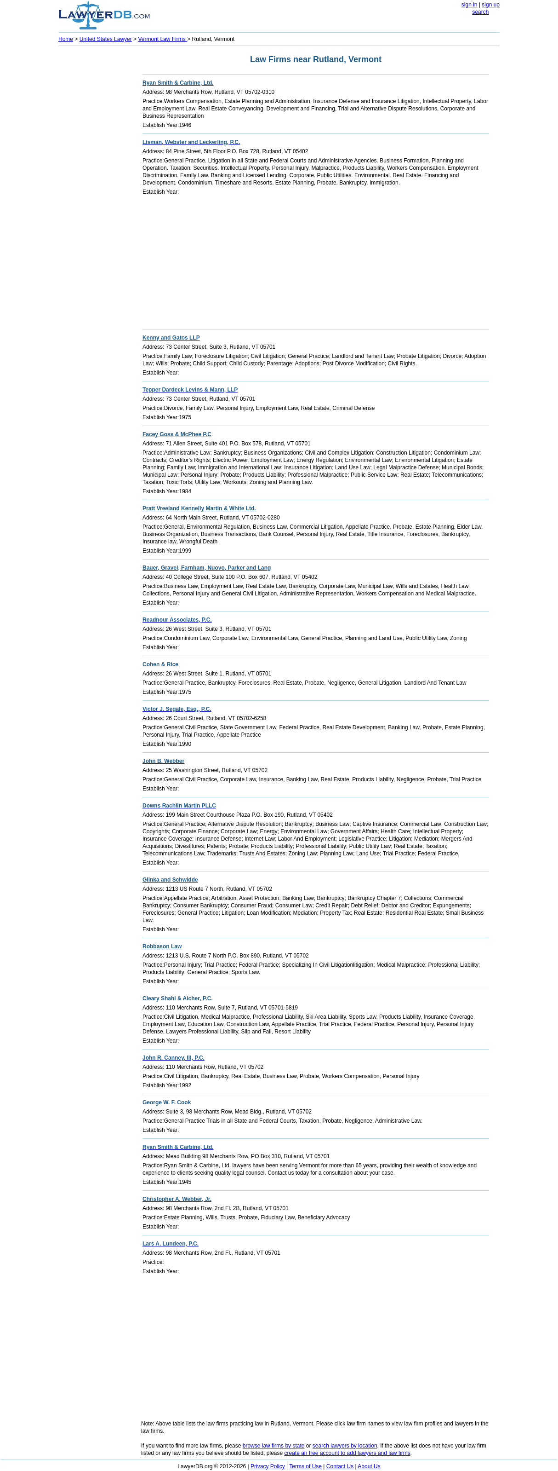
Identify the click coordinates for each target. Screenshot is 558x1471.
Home (65, 39)
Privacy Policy (268, 1466)
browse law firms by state (274, 1445)
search (480, 12)
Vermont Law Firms (162, 39)
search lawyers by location (345, 1445)
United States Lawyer (106, 39)
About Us (369, 1466)
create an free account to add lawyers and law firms (347, 1453)
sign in (469, 4)
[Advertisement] (95, 187)
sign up (491, 4)
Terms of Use (305, 1466)
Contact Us (339, 1466)
